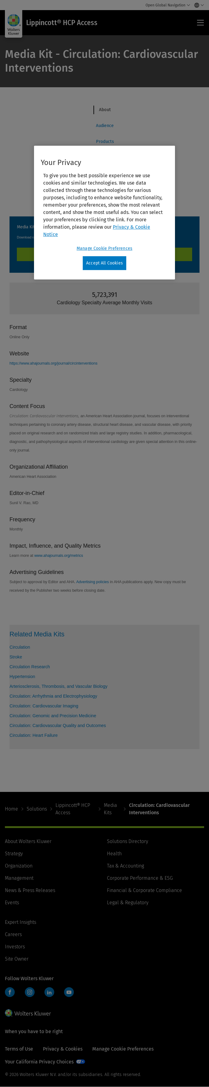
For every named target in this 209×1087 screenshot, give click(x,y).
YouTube (69, 992)
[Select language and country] (197, 5)
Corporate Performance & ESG (140, 878)
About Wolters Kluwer (28, 841)
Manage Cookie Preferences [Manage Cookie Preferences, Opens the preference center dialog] (104, 248)
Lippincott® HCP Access (72, 808)
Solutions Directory (127, 841)
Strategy (14, 853)
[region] (104, 213)
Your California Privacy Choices (39, 1062)
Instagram (30, 992)
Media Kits (110, 808)
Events (12, 902)
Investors (15, 947)
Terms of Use (19, 1049)
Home (11, 809)
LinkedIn (49, 992)
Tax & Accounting (125, 866)
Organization (18, 866)
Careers (13, 934)
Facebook (10, 992)
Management (19, 878)
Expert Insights (20, 922)
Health (114, 853)
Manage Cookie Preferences (123, 1049)
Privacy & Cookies (62, 1049)
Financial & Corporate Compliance (144, 890)
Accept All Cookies (104, 263)
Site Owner (16, 959)
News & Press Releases (30, 890)
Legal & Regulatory (127, 902)
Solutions (37, 809)
